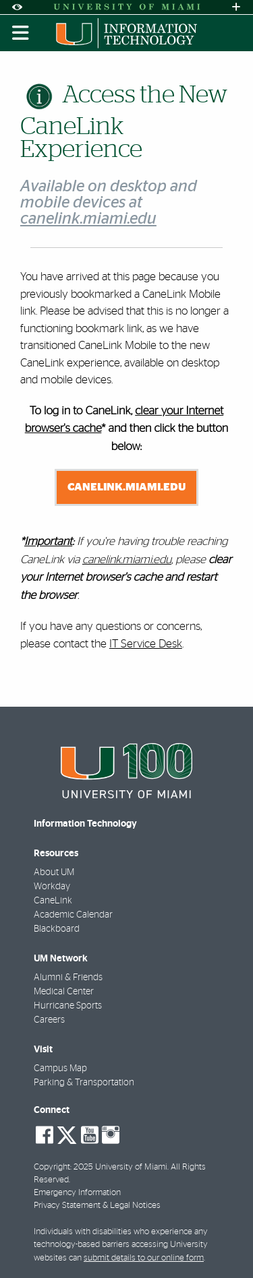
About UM (54, 872)
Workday (52, 886)
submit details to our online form (144, 1258)
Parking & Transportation (84, 1082)
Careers (49, 1020)
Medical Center (64, 991)
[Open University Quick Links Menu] (236, 7)
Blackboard (57, 929)
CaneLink (53, 900)
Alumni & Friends (68, 977)
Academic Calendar (73, 915)
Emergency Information (77, 1192)
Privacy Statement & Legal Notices (97, 1205)
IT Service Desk (145, 643)
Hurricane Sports (68, 1006)
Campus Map (60, 1068)
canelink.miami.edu (126, 487)
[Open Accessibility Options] (17, 7)
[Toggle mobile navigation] (21, 33)
